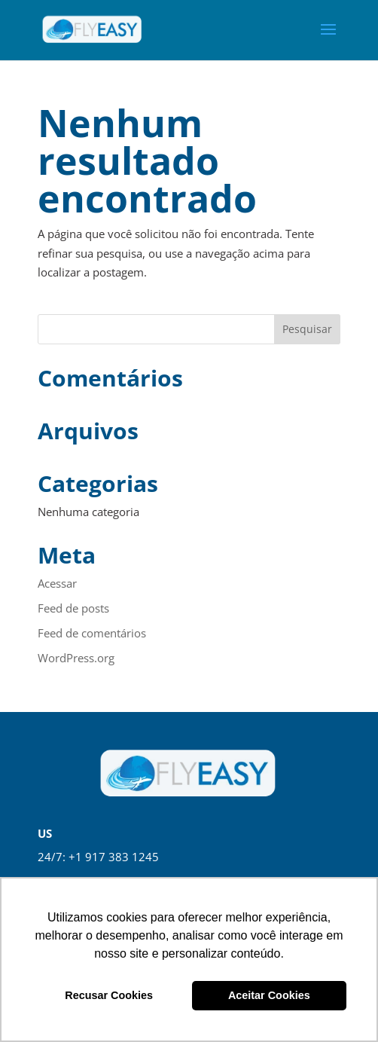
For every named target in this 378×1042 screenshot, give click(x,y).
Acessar (57, 583)
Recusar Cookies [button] (109, 995)
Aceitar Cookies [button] (269, 995)
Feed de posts (73, 608)
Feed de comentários (92, 632)
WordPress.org (76, 657)
